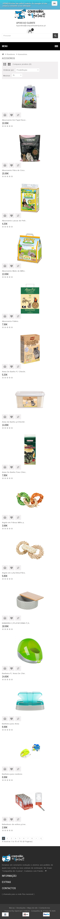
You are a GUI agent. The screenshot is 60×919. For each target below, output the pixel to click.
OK (54, 3)
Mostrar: (6, 75)
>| (41, 838)
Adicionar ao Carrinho (5, 114)
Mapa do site (32, 908)
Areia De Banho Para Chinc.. (14, 472)
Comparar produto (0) (22, 64)
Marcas (12, 908)
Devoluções (21, 908)
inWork (27, 911)
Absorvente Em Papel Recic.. (14, 120)
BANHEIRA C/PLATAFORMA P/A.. (16, 623)
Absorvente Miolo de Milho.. (14, 271)
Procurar (55, 35)
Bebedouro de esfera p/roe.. (14, 824)
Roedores (11, 54)
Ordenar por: (8, 70)
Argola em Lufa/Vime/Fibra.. (14, 573)
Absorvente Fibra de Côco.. (14, 170)
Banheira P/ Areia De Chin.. (14, 673)
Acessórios (22, 54)
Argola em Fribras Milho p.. (13, 522)
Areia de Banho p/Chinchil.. (13, 422)
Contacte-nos (44, 908)
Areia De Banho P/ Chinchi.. (14, 371)
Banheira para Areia (10, 724)
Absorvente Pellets (10, 321)
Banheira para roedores (12, 774)
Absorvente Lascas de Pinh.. (14, 220)
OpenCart (18, 911)
